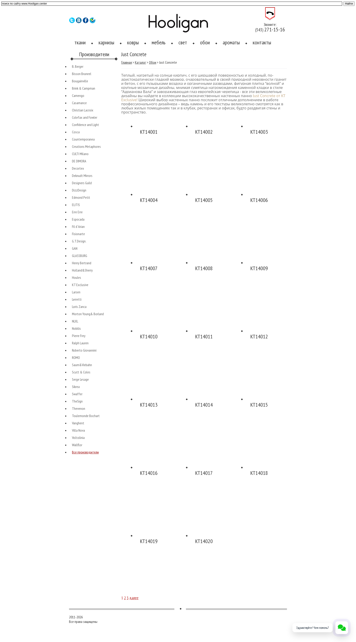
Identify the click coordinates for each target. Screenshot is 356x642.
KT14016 (149, 472)
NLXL (75, 321)
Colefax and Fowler (84, 117)
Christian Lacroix (82, 110)
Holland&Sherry (82, 270)
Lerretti (77, 299)
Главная (126, 62)
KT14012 (259, 336)
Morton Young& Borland (88, 314)
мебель (159, 42)
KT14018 (259, 472)
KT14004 (149, 200)
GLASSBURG (79, 255)
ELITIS (76, 204)
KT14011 (204, 336)
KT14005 (204, 200)
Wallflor (77, 445)
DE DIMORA (79, 161)
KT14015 (259, 404)
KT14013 (149, 404)
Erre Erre (77, 212)
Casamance (79, 103)
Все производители (85, 452)
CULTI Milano (80, 153)
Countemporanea (83, 139)
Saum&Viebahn (82, 365)
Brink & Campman (83, 88)
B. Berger (77, 66)
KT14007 (149, 268)
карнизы (106, 42)
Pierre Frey (78, 335)
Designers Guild (82, 183)
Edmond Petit (81, 197)
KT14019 (149, 541)
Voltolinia (78, 437)
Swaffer (77, 394)
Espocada (78, 219)
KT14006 (259, 200)
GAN (74, 248)
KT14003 (259, 131)
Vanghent (78, 423)
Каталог (140, 62)
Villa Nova (78, 430)
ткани (80, 42)
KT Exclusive (80, 284)
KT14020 (204, 541)
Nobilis (76, 328)
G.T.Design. (79, 241)
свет (182, 42)
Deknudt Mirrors (82, 175)
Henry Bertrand (81, 263)
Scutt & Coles (81, 372)
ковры (133, 42)
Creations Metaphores (86, 146)
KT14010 (149, 336)
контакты (262, 42)
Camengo (78, 95)
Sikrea (76, 386)
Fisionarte (78, 234)
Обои (152, 62)
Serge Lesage (80, 379)
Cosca (76, 132)
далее (133, 597)
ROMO (76, 357)
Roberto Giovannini (84, 350)
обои (205, 42)
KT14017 (204, 472)
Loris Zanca (79, 306)
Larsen (76, 292)
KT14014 (204, 404)
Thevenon (78, 408)
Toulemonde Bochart (86, 415)
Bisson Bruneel (81, 73)
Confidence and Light (85, 124)
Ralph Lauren (80, 343)
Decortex (78, 168)
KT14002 (204, 131)
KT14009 (259, 268)
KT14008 (204, 268)
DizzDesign (79, 190)
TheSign (77, 401)
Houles (76, 277)
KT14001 (149, 131)
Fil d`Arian (78, 226)
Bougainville (80, 81)
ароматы (231, 42)
